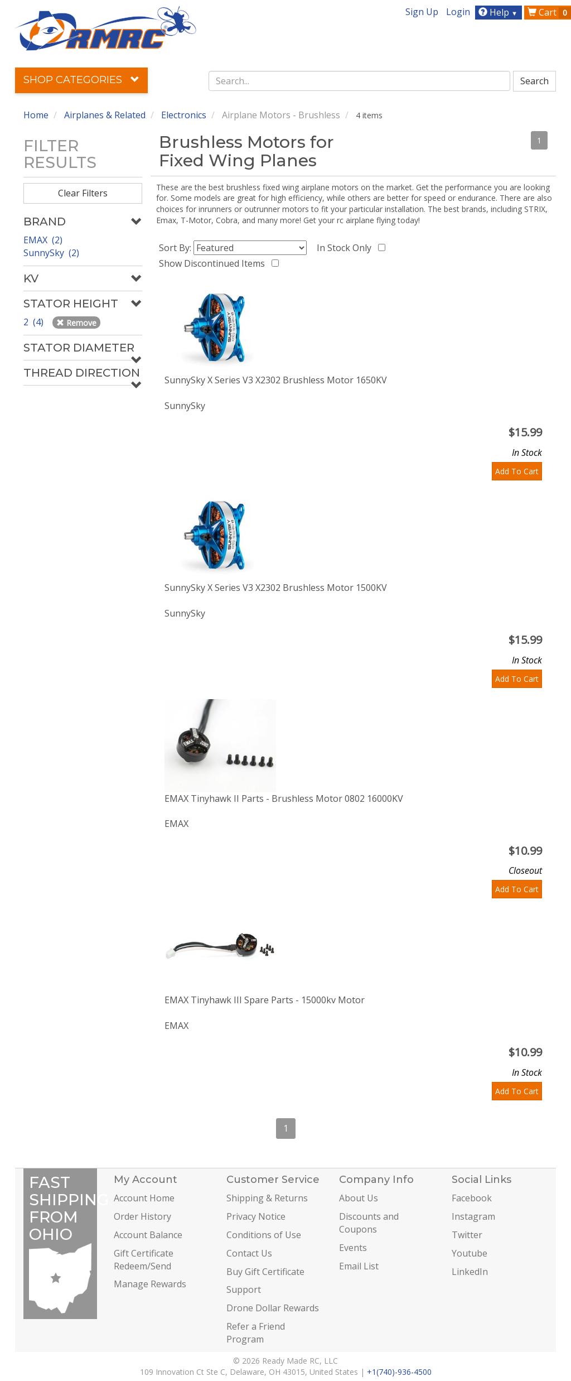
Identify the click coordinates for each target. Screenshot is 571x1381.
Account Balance (148, 1235)
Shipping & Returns (267, 1198)
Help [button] (499, 12)
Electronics (183, 115)
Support (243, 1289)
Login (458, 12)
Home (36, 115)
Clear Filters (83, 193)
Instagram (473, 1216)
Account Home (144, 1198)
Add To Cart (517, 471)
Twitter (467, 1235)
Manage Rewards (150, 1284)
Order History (142, 1216)
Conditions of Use (263, 1235)
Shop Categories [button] (81, 80)
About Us (358, 1198)
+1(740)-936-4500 (399, 1371)
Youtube (469, 1253)
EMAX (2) (42, 240)
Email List (359, 1266)
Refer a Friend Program (255, 1332)
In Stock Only (346, 248)
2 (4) (34, 322)
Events (353, 1248)
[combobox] (359, 81)
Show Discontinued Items (214, 263)
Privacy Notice (256, 1216)
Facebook (472, 1198)
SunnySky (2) (51, 253)
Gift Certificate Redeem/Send (143, 1259)
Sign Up (421, 12)
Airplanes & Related (105, 115)
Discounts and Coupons (369, 1222)
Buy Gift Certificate (265, 1271)
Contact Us (249, 1253)
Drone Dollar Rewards (272, 1308)
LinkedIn (470, 1271)
